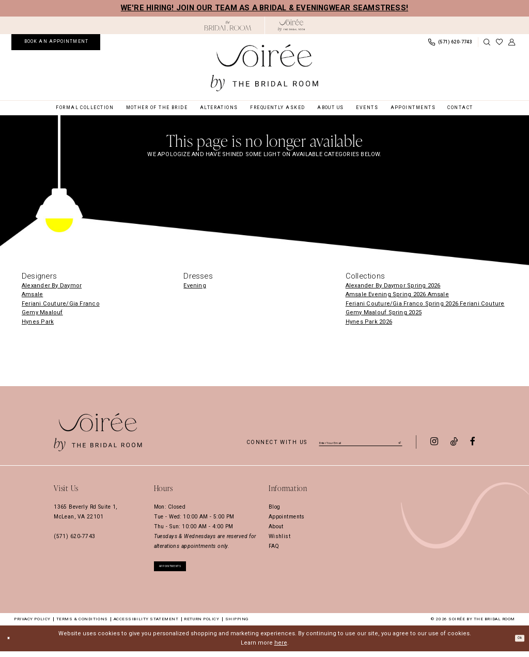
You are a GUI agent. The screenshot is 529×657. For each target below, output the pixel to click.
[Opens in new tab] (228, 25)
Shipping (236, 624)
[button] (512, 42)
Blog (275, 506)
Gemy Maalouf (42, 312)
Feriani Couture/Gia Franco (61, 303)
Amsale (32, 294)
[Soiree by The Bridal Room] (291, 25)
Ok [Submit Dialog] (516, 643)
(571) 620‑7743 (74, 536)
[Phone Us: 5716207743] (450, 42)
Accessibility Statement (146, 624)
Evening (194, 285)
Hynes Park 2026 (369, 321)
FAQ (274, 546)
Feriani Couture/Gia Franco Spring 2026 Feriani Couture (425, 303)
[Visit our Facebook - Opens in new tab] (472, 442)
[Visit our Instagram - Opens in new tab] (434, 442)
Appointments (287, 516)
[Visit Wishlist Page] (499, 42)
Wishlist (279, 536)
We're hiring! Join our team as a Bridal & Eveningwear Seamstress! (264, 7)
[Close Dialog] (11, 644)
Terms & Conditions (82, 624)
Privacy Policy (32, 624)
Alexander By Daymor (52, 285)
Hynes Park (38, 321)
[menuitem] (56, 42)
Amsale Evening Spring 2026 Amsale (397, 294)
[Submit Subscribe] (398, 441)
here (280, 648)
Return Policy (201, 624)
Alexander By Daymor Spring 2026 (393, 285)
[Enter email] (360, 441)
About (276, 526)
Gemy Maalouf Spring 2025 (384, 312)
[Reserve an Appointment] (56, 42)
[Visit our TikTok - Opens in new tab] (454, 442)
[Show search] (487, 42)
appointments (183, 568)
